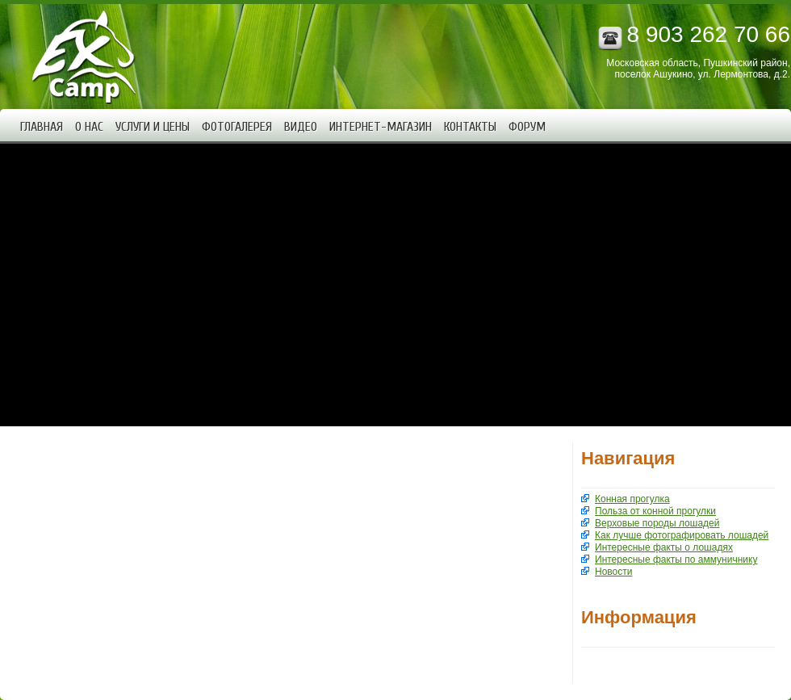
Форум (527, 126)
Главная (41, 126)
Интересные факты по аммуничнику (676, 559)
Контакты (470, 126)
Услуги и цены (152, 126)
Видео (300, 126)
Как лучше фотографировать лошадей (681, 535)
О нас (89, 126)
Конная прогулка (632, 499)
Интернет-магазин (380, 126)
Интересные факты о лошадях (664, 547)
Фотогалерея (237, 126)
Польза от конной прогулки (655, 511)
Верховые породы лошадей (657, 523)
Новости (613, 571)
